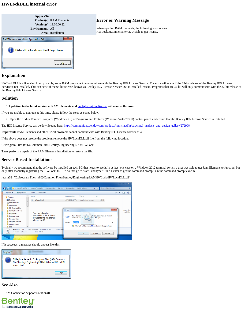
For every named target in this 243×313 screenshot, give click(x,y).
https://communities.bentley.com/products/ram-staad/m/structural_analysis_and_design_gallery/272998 (127, 125)
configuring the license (92, 106)
